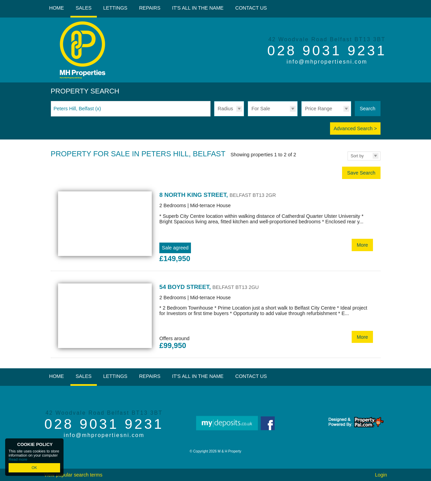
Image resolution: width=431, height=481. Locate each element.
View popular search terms (73, 475)
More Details (216, 227)
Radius (225, 108)
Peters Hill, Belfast (77, 108)
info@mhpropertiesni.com (326, 62)
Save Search (361, 173)
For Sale (260, 108)
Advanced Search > (355, 128)
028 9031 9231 (327, 50)
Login (381, 475)
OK (34, 468)
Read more (18, 459)
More (362, 245)
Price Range (318, 108)
